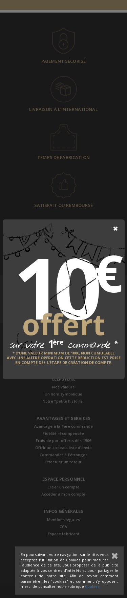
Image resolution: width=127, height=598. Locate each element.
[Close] (115, 228)
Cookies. (92, 586)
